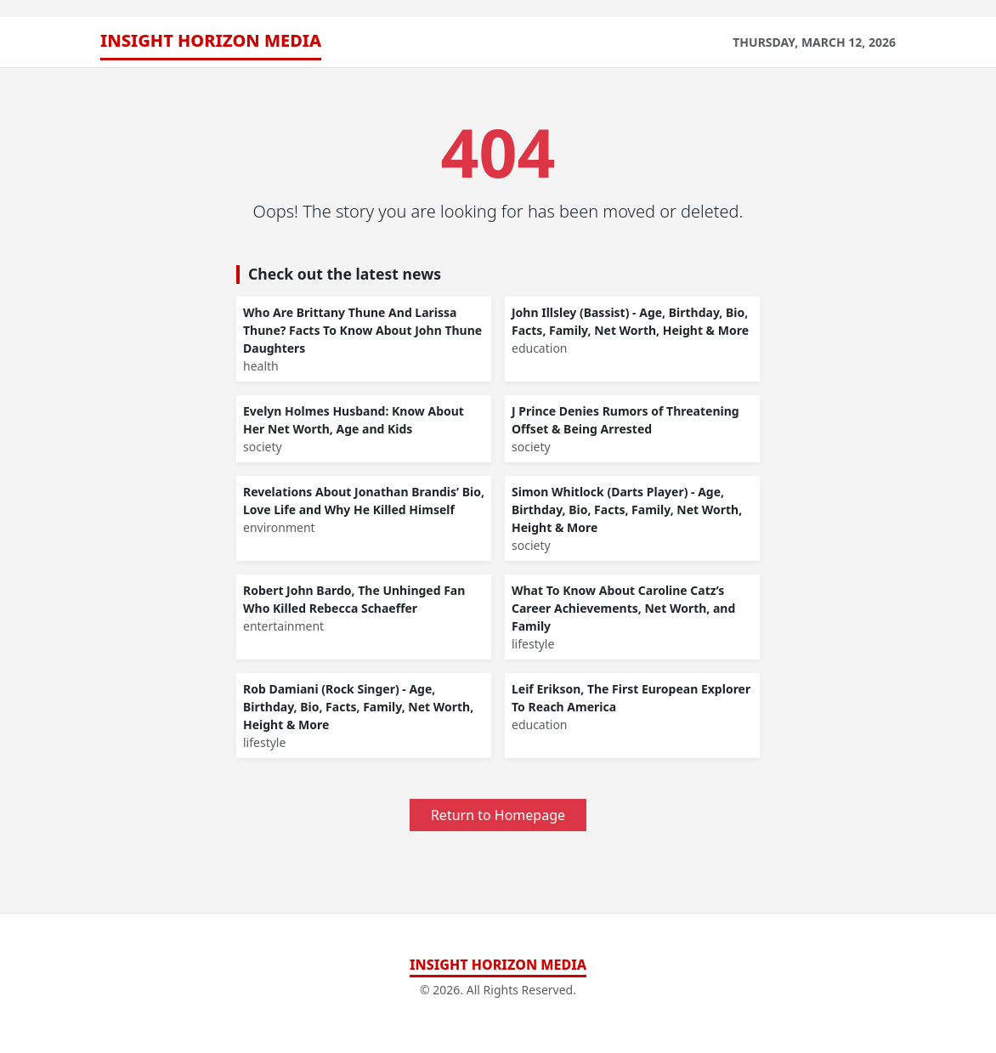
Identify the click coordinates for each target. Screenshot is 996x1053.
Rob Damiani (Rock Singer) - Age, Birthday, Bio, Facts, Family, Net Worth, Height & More (358, 707)
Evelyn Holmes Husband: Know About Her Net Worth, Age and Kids (353, 420)
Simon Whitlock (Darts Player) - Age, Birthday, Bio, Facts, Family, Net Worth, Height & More (627, 509)
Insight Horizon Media (210, 40)
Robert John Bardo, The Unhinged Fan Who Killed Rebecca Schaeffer (354, 599)
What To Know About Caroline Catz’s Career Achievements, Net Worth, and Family (623, 608)
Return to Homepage (498, 815)
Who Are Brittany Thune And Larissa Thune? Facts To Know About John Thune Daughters (362, 330)
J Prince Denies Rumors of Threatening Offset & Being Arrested (625, 420)
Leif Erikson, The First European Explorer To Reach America (631, 698)
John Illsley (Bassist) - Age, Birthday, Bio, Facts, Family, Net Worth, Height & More (630, 321)
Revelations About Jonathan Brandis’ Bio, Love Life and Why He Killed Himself (363, 501)
